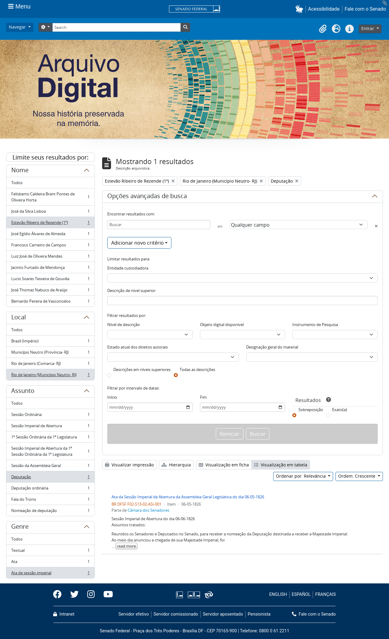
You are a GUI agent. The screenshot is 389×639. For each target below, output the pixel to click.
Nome (20, 171)
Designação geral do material (272, 347)
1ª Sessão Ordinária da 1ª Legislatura (50, 438)
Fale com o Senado (365, 9)
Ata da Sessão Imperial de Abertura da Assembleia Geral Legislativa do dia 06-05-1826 (188, 497)
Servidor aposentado (223, 614)
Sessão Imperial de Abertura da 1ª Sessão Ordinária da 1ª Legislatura (50, 451)
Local (18, 318)
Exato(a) (339, 409)
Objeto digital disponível (222, 324)
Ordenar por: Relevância (301, 476)
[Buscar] (158, 224)
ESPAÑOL (301, 594)
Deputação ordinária (50, 489)
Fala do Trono (50, 500)
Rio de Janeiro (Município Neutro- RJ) (50, 376)
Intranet (63, 614)
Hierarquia (176, 465)
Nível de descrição (123, 324)
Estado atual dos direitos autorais (137, 347)
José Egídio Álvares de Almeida (50, 235)
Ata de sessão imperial (50, 574)
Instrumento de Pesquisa (315, 324)
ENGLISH (278, 594)
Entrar (368, 28)
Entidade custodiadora (127, 268)
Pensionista (259, 614)
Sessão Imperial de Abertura (50, 427)
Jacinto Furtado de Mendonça (50, 268)
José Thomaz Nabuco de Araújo (50, 291)
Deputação (50, 478)
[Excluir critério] (376, 226)
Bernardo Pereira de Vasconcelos (50, 302)
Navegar (18, 27)
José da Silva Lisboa (50, 212)
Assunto (22, 392)
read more (126, 546)
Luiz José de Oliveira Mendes (50, 257)
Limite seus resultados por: (50, 157)
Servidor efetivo (134, 614)
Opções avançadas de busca (147, 197)
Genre (20, 527)
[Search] (116, 27)
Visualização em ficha (224, 465)
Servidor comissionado (175, 614)
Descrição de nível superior (131, 290)
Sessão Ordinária (50, 415)
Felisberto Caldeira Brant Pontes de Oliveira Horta (50, 197)
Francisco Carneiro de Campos (50, 246)
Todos (16, 182)
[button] (300, 9)
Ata (50, 562)
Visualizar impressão (129, 465)
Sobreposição (310, 409)
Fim (203, 397)
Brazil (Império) (50, 342)
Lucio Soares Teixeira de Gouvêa (50, 280)
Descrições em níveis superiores (141, 369)
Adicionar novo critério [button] (137, 242)
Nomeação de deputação (50, 511)
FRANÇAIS (325, 594)
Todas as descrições (197, 369)
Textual (50, 551)
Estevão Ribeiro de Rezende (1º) (50, 223)
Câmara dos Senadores (148, 510)
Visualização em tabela (280, 465)
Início (112, 397)
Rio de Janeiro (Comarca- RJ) (50, 364)
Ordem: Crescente (357, 476)
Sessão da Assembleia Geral (50, 466)
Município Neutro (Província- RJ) (50, 353)
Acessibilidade (324, 9)
